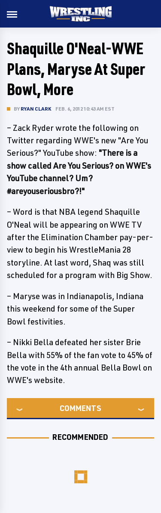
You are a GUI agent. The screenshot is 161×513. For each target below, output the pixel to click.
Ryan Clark (36, 108)
